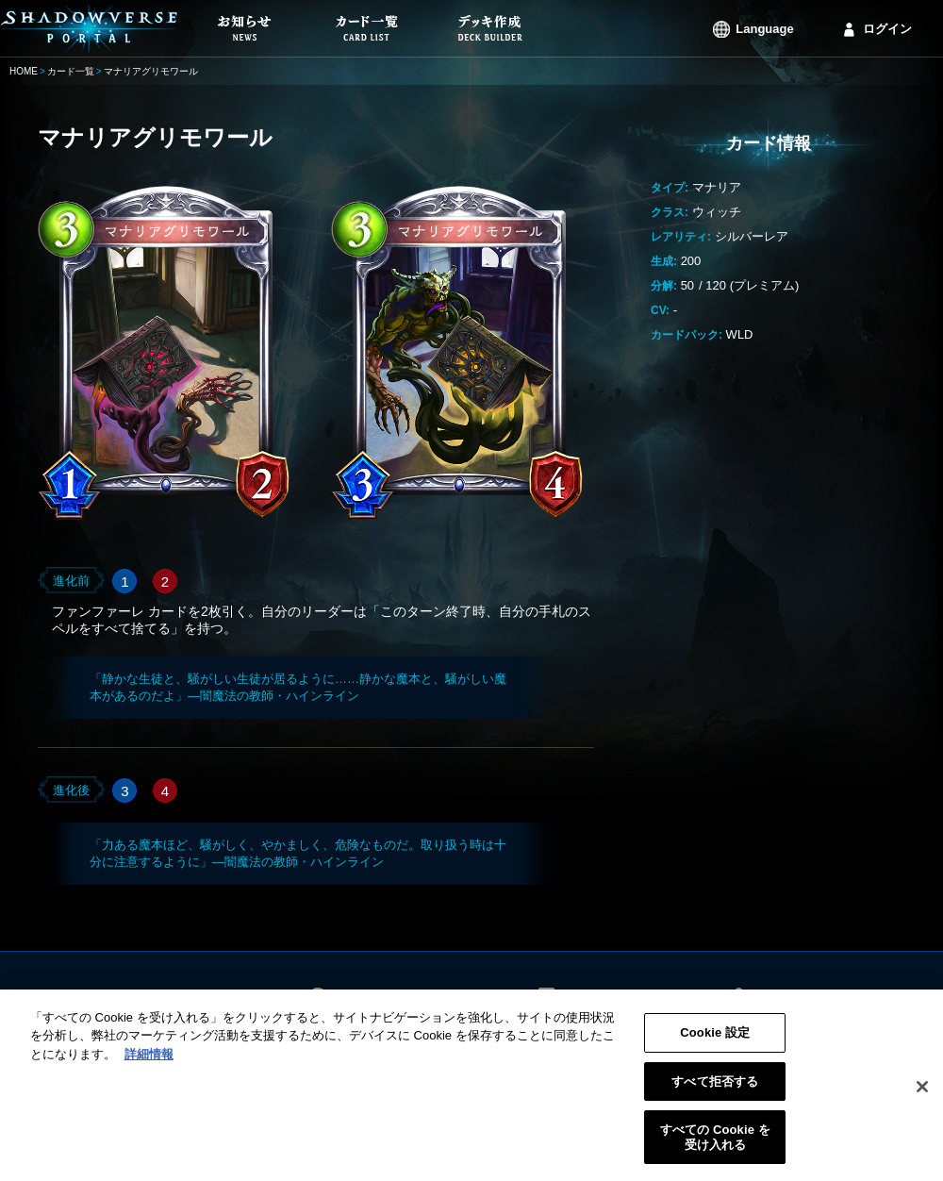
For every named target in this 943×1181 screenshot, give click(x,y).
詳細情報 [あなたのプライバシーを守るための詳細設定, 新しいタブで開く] (149, 1061)
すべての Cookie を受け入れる (715, 1143)
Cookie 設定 (715, 1039)
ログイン (887, 29)
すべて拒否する (714, 1087)
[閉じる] (922, 1093)
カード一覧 (70, 71)
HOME (23, 71)
